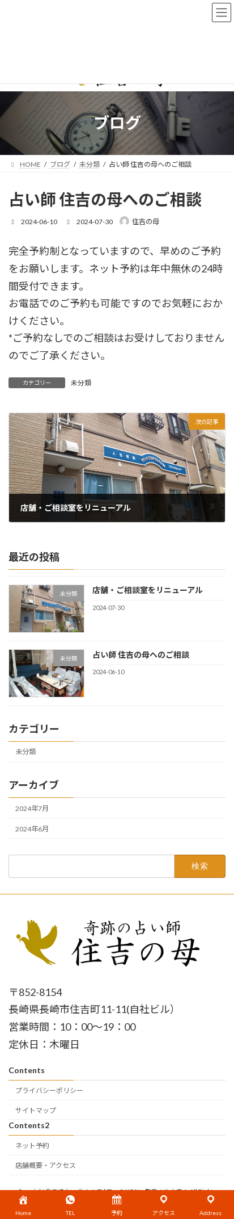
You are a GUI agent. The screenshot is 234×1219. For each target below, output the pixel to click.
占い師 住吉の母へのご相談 (140, 654)
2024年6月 (32, 829)
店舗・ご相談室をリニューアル (147, 590)
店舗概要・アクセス (45, 1165)
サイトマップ (35, 1110)
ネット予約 (32, 1145)
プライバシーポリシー (49, 1090)
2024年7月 (32, 808)
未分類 (81, 383)
